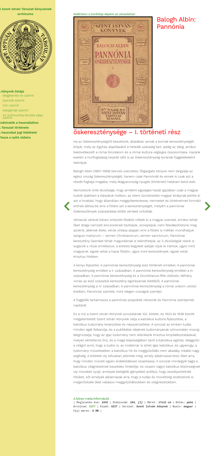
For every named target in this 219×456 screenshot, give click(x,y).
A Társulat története (18, 126)
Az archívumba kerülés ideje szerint (32, 117)
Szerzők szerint (18, 102)
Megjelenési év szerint (23, 97)
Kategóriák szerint (20, 112)
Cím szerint (15, 107)
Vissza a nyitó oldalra (19, 136)
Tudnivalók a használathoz (23, 122)
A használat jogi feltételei (22, 131)
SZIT (111, 423)
